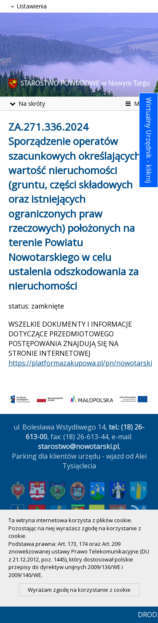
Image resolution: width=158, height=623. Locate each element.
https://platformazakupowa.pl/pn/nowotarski (80, 363)
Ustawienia (27, 6)
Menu (137, 103)
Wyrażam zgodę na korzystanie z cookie (79, 589)
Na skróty (26, 103)
